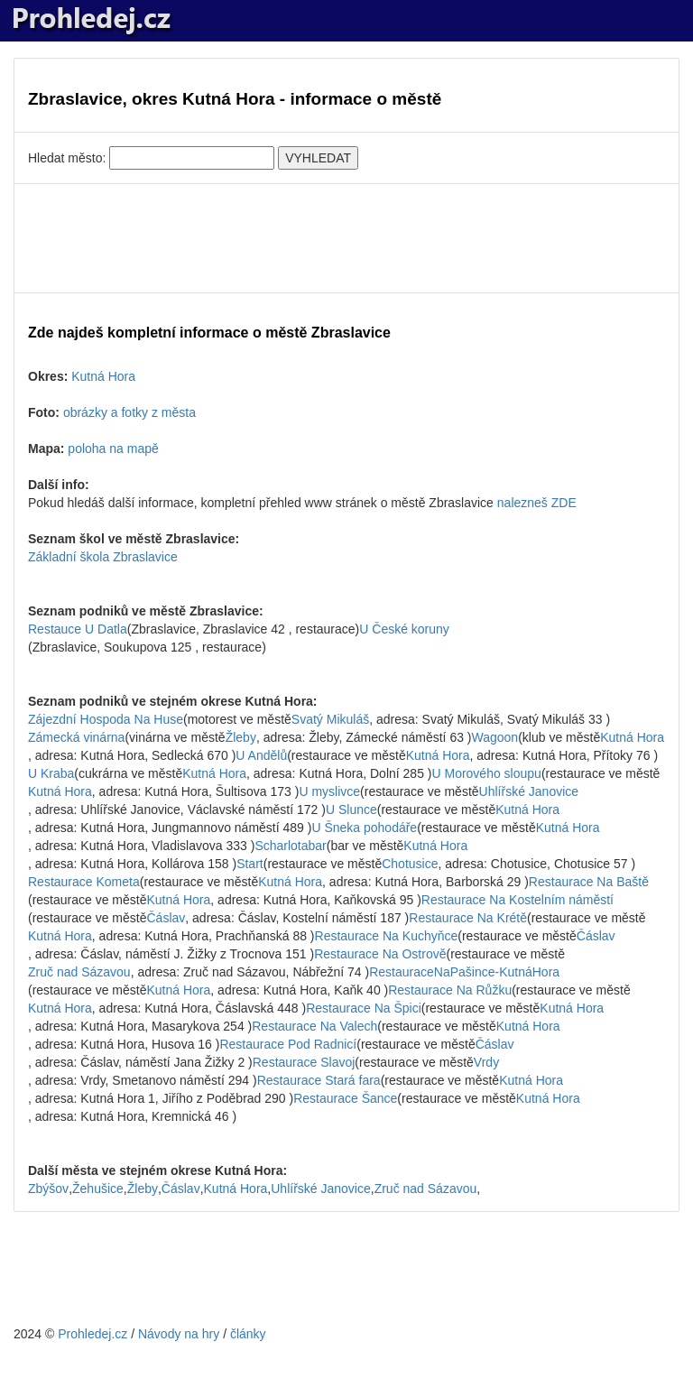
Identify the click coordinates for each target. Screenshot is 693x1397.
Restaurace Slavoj (304, 1062)
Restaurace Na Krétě (468, 918)
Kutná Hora (103, 376)
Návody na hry (178, 1334)
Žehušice (98, 1188)
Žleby (241, 737)
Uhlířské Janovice (529, 791)
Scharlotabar (290, 845)
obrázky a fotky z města (129, 412)
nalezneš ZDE (537, 502)
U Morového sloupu (486, 773)
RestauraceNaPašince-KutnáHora (464, 972)
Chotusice (410, 863)
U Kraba (51, 773)
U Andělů (261, 755)
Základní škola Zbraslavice (103, 557)
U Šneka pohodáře (364, 827)
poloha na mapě (113, 448)
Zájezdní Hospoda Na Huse (105, 719)
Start (249, 863)
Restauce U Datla (77, 629)
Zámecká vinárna (76, 737)
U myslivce (329, 791)
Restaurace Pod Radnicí (287, 1044)
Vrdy (486, 1062)
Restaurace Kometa (84, 881)
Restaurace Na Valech (314, 1026)
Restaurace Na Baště (589, 881)
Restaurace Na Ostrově (380, 954)
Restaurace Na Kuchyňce (386, 936)
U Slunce (351, 809)
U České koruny (404, 629)
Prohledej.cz (92, 1334)
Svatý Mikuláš (330, 719)
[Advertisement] (346, 238)
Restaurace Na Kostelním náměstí (517, 900)
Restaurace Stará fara (319, 1080)
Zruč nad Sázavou (79, 972)
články (248, 1334)
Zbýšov (48, 1188)
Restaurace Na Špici (363, 1008)
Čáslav (166, 918)
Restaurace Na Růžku (450, 990)
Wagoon (495, 737)
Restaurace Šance (345, 1098)
